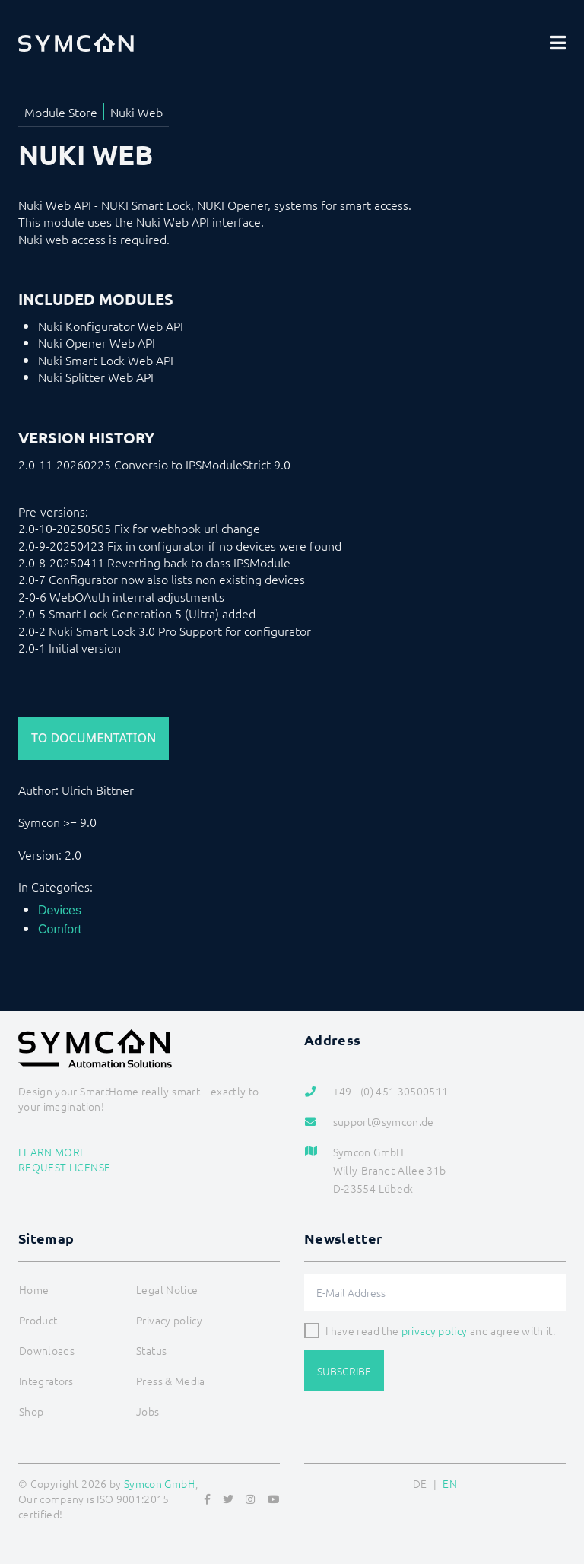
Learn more (52, 1151)
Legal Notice (167, 1289)
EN (450, 1483)
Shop (31, 1411)
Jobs (147, 1411)
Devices (59, 910)
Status (151, 1350)
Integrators (46, 1380)
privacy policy (435, 1330)
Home (34, 1289)
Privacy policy (169, 1319)
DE (420, 1483)
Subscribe (344, 1370)
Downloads (47, 1350)
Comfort (59, 929)
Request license (64, 1167)
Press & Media (170, 1380)
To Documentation (93, 738)
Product (38, 1319)
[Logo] (76, 42)
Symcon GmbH (159, 1483)
